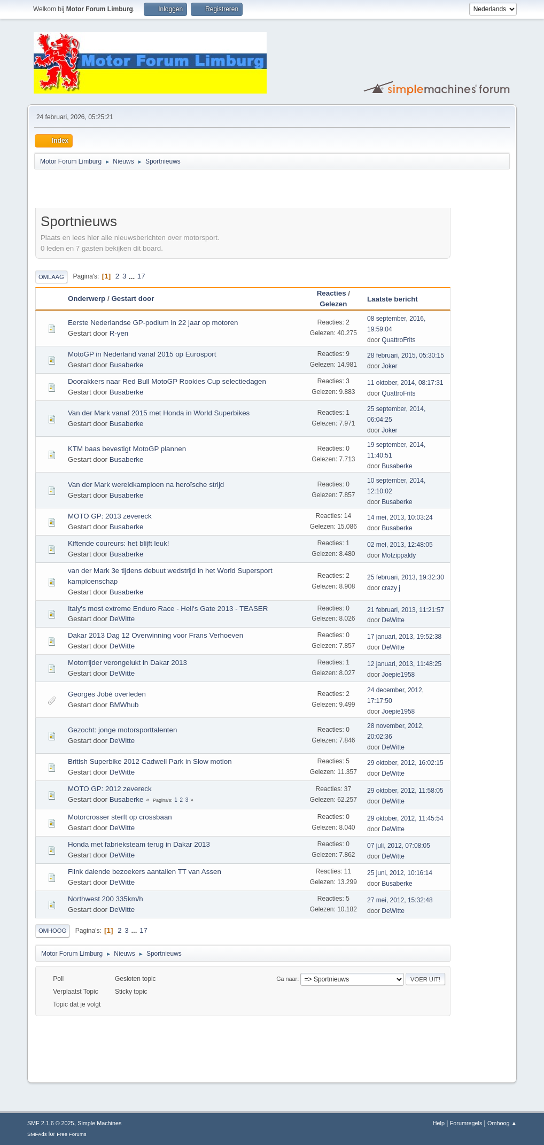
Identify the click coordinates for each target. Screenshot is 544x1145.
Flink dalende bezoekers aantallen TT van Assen (144, 872)
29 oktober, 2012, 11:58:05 (405, 790)
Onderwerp (86, 299)
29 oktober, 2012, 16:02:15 (405, 763)
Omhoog (52, 930)
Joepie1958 (398, 674)
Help (439, 1123)
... (133, 276)
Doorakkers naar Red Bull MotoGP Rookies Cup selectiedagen (167, 381)
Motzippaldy (399, 555)
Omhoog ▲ (502, 1123)
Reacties (331, 293)
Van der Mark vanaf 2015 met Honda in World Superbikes (159, 413)
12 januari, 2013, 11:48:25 (404, 664)
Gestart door (132, 299)
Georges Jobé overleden (107, 694)
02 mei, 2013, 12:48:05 (400, 544)
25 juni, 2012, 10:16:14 (399, 873)
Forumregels (466, 1123)
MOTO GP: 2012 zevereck (110, 789)
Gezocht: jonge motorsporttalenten (122, 730)
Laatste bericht (397, 299)
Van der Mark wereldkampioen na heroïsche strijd (146, 485)
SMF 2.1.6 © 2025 (50, 1123)
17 (141, 276)
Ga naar (286, 979)
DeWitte (122, 619)
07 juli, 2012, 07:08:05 (398, 845)
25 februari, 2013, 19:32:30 (405, 577)
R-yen (119, 333)
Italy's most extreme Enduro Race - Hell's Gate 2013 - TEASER (168, 609)
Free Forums (72, 1134)
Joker (389, 366)
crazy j (391, 588)
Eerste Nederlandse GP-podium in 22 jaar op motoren (153, 323)
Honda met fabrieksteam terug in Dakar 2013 (139, 844)
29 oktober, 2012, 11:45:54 (405, 818)
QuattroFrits (398, 340)
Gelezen (333, 304)
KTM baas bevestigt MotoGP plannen (127, 449)
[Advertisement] (160, 190)
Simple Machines (99, 1123)
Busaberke (127, 365)
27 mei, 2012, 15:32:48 (400, 900)
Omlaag (51, 277)
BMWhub (124, 705)
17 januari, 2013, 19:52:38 (404, 636)
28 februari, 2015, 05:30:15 (405, 355)
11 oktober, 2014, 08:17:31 (405, 382)
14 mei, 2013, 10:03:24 (400, 517)
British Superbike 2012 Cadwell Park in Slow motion (150, 761)
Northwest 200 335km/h (105, 899)
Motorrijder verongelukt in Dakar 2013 (127, 663)
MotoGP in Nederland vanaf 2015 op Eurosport (142, 354)
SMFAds (37, 1134)
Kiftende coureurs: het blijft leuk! (118, 543)
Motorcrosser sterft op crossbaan (120, 817)
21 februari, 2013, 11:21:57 (405, 610)
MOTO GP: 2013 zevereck (110, 516)
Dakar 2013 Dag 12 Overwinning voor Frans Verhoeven (155, 635)
